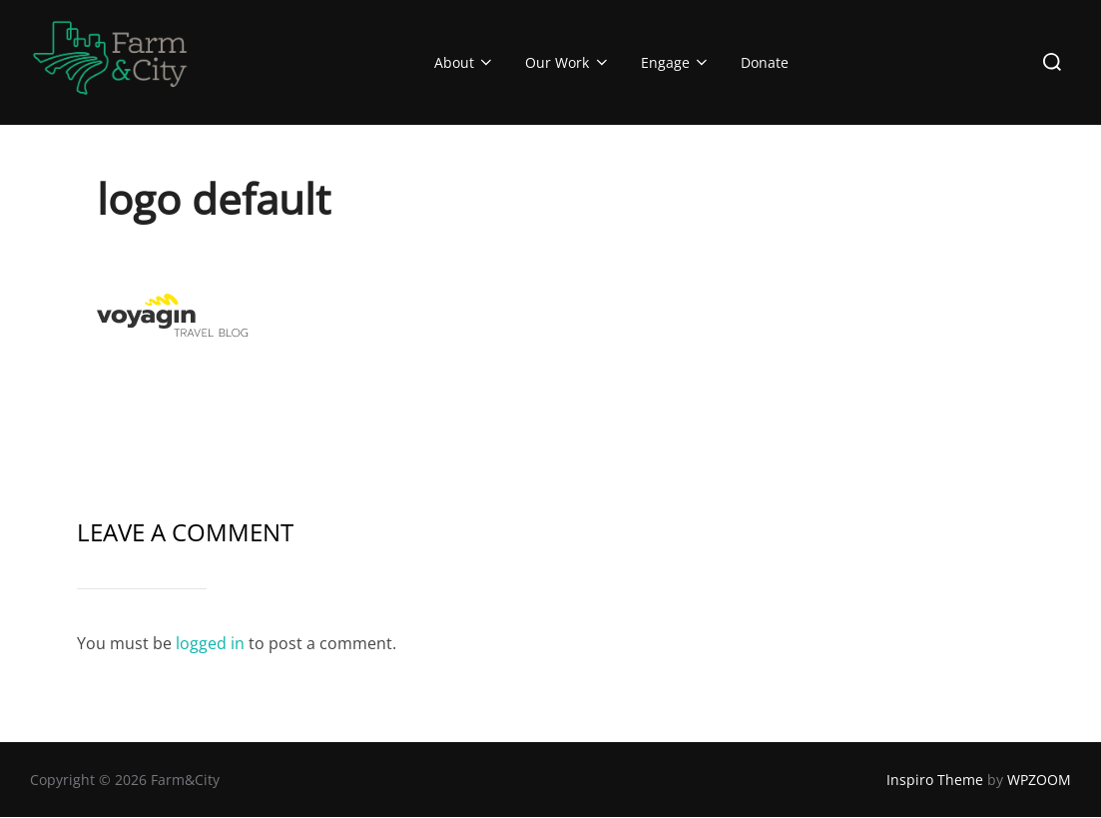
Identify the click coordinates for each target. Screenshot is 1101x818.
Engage (676, 62)
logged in (210, 643)
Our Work (568, 62)
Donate (765, 62)
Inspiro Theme (934, 779)
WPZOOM (1039, 779)
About (465, 62)
